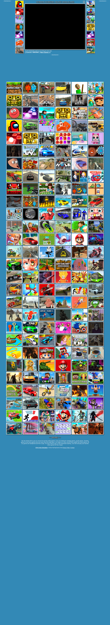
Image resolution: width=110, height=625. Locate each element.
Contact (72, 447)
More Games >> (45, 52)
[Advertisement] (7, 27)
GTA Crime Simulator (42, 447)
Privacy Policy (66, 447)
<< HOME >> (55, 437)
